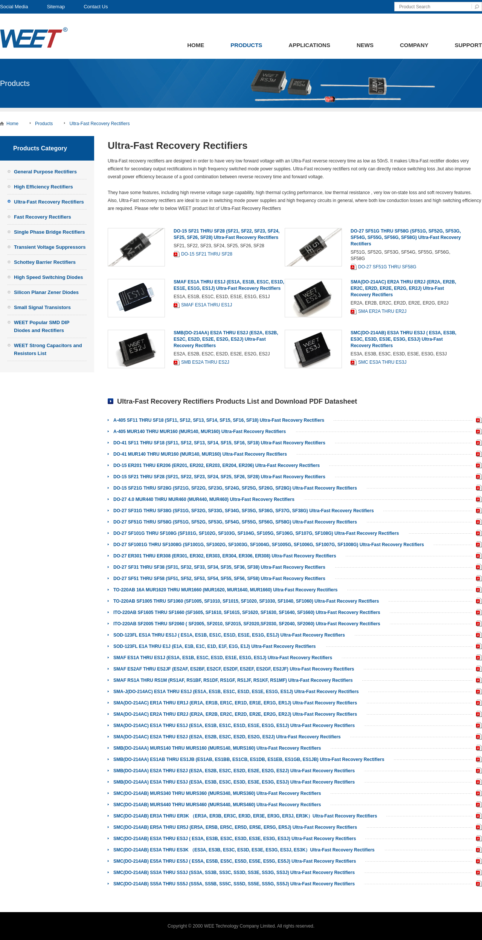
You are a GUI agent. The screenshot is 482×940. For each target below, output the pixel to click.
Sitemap (56, 6)
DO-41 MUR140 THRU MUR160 (477, 455)
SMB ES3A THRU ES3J (477, 782)
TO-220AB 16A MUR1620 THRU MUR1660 (477, 590)
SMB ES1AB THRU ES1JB (477, 760)
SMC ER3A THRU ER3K (477, 816)
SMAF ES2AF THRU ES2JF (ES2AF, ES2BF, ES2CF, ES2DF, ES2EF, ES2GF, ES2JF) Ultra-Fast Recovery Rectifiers (233, 669)
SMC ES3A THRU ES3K (477, 850)
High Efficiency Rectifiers (43, 187)
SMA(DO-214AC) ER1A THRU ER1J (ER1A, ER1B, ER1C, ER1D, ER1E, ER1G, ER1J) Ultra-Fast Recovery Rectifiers (235, 703)
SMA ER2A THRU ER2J (382, 311)
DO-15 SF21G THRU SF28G (477, 488)
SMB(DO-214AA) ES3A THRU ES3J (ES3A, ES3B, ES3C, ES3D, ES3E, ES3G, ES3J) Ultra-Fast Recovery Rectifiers (234, 782)
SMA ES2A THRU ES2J (477, 737)
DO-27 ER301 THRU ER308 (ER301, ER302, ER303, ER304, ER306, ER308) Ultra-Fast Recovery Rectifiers (224, 556)
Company (414, 45)
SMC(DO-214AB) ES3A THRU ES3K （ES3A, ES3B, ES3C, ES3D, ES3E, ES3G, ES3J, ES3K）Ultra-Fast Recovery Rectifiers (244, 850)
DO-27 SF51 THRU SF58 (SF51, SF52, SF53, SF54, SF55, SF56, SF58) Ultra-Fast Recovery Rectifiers (219, 578)
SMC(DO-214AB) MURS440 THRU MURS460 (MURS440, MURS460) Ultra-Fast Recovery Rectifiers (217, 804)
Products (246, 45)
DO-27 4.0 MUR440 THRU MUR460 (477, 500)
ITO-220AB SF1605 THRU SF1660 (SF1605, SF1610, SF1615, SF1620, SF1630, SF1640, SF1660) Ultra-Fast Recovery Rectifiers (246, 612)
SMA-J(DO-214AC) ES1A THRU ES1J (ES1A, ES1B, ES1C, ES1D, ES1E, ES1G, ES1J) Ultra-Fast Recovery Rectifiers (236, 691)
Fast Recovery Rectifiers (42, 217)
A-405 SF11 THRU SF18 (477, 421)
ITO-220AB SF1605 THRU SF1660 (477, 613)
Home (195, 45)
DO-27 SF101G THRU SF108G (477, 534)
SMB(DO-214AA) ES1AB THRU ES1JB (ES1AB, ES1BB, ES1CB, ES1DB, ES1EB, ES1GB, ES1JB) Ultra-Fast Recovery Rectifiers (248, 759)
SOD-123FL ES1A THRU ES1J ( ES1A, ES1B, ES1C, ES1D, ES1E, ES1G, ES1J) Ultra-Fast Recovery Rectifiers (229, 635)
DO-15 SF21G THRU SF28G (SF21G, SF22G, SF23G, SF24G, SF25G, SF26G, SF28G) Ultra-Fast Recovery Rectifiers (235, 488)
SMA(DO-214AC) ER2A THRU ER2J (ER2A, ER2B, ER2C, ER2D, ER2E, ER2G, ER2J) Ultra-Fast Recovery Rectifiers (403, 288)
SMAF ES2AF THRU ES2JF (477, 669)
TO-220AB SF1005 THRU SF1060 (477, 602)
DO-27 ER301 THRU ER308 (477, 556)
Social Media (14, 6)
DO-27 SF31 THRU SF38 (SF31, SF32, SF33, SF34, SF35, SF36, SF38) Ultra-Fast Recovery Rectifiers (219, 567)
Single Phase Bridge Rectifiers (49, 232)
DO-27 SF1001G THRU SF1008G (477, 545)
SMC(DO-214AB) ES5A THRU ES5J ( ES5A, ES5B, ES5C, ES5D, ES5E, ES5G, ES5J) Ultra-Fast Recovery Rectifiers (234, 861)
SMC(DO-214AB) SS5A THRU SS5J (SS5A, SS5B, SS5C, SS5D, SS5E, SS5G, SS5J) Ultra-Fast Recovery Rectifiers (234, 883)
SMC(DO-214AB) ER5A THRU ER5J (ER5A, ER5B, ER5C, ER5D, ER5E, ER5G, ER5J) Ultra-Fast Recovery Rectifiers (235, 827)
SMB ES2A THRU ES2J (205, 362)
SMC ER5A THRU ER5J (477, 828)
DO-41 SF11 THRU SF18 (477, 443)
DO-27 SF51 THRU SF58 (477, 579)
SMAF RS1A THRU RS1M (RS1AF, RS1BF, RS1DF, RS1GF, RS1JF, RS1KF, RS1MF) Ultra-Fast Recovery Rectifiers (233, 680)
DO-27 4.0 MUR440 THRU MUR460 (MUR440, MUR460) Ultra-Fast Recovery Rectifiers (203, 499)
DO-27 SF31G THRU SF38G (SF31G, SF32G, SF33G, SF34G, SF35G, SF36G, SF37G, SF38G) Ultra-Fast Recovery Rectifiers (243, 510)
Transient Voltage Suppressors (49, 247)
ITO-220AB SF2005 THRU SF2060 (477, 624)
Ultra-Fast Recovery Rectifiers (99, 123)
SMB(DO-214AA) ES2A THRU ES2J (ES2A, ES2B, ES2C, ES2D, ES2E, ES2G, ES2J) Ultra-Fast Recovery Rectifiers (226, 339)
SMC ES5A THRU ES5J (477, 862)
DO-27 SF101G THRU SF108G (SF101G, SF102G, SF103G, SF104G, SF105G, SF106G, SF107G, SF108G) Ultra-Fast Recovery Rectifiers (256, 533)
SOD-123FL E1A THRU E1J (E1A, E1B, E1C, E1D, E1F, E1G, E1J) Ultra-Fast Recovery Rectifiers (214, 646)
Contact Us (96, 6)
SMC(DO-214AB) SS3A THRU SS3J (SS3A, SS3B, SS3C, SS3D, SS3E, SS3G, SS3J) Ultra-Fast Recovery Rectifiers (234, 872)
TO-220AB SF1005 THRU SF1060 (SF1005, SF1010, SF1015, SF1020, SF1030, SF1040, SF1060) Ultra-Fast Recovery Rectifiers (246, 601)
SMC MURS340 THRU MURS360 (477, 794)
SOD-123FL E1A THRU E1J (477, 647)
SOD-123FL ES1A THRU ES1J (477, 635)
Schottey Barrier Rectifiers (45, 262)
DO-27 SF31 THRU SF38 (477, 568)
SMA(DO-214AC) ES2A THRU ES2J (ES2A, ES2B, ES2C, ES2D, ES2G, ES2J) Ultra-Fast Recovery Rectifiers (227, 736)
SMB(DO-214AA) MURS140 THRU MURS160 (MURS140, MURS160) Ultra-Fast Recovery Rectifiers (217, 748)
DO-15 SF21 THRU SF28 (206, 254)
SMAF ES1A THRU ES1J (206, 305)
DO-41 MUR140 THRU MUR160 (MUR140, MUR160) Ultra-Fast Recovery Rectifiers (200, 454)
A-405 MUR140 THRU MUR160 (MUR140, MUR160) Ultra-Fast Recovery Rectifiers (199, 431)
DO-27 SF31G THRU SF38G (477, 511)
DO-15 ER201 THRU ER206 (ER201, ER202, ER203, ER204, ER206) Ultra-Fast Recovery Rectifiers (216, 465)
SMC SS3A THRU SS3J (477, 873)
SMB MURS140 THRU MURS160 (477, 749)
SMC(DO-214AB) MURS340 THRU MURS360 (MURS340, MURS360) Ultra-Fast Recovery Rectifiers (217, 793)
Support (468, 45)
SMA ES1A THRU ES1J (477, 726)
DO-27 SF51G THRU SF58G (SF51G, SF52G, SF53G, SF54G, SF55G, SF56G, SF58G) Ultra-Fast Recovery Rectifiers (406, 237)
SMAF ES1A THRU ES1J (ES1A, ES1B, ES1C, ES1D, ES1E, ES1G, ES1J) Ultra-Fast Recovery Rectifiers (222, 657)
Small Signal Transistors (42, 307)
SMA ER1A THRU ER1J (477, 703)
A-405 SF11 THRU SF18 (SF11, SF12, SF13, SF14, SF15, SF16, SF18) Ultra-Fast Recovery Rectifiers (218, 420)
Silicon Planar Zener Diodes (46, 292)
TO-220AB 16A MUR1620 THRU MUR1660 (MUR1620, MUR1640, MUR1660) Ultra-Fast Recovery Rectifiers (225, 589)
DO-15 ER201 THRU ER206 (477, 466)
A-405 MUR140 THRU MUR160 (477, 432)
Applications (309, 45)
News (365, 45)
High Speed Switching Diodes (48, 277)
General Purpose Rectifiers (45, 172)
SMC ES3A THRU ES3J (382, 362)
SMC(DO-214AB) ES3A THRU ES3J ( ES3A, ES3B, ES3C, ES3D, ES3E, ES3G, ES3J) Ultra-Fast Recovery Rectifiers (403, 339)
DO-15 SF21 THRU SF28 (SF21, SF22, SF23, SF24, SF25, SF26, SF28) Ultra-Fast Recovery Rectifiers (219, 476)
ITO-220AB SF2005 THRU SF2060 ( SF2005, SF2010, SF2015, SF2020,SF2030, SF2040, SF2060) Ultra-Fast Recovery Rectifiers (246, 623)
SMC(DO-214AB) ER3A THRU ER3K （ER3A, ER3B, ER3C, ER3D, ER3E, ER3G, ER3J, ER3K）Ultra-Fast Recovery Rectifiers (245, 816)
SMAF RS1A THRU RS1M (477, 681)
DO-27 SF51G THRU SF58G (387, 266)
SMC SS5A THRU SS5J (477, 884)
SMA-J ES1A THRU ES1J (477, 692)
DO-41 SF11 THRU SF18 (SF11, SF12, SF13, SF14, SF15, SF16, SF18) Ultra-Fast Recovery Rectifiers (219, 443)
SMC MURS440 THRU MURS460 (477, 805)
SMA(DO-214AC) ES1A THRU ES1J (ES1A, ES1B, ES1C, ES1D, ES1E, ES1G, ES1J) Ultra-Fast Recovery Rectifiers (234, 725)
